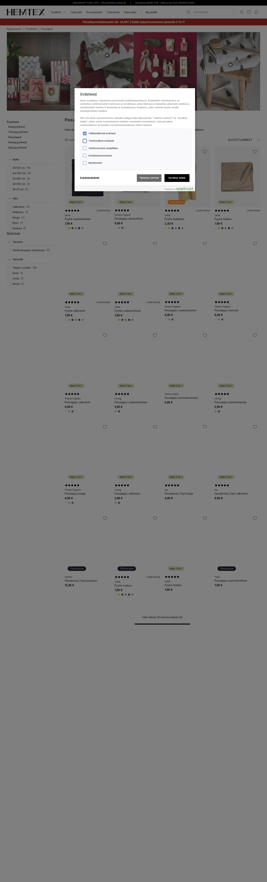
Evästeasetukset (89, 177)
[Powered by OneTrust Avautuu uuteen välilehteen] (179, 189)
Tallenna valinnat (149, 178)
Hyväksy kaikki (177, 178)
